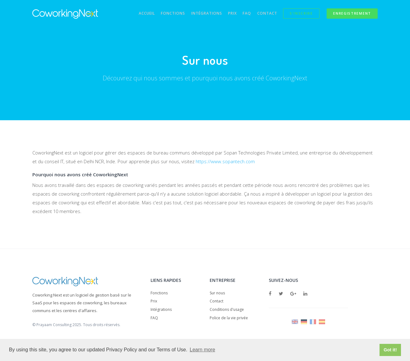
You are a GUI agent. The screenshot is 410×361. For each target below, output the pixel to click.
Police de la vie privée (229, 318)
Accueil (136, 14)
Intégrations (199, 14)
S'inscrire (299, 14)
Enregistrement (352, 14)
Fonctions (164, 14)
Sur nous (217, 293)
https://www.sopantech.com (229, 162)
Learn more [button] (202, 349)
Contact (264, 14)
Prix (226, 14)
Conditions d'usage (227, 310)
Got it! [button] (390, 349)
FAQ (242, 14)
